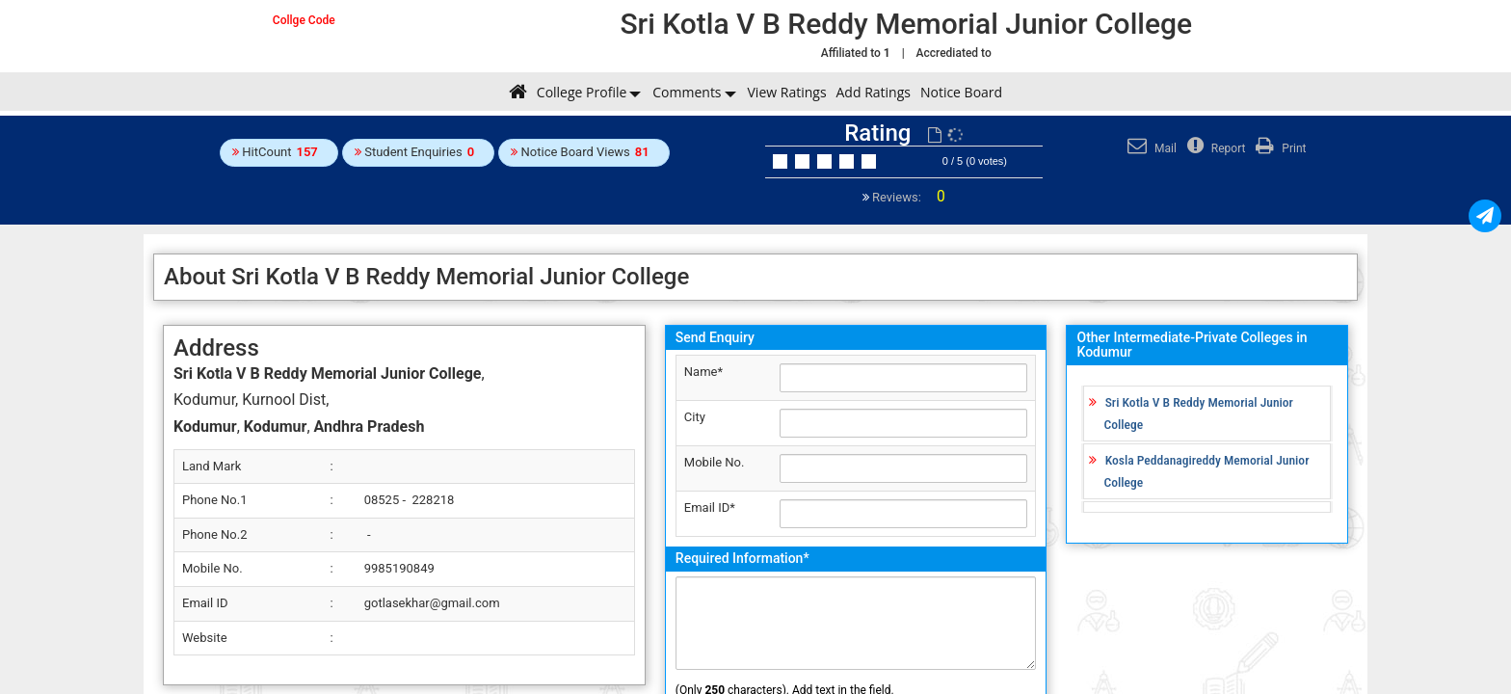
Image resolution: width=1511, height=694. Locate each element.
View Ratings (787, 92)
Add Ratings (873, 92)
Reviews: (907, 197)
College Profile (581, 92)
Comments (686, 92)
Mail (1150, 148)
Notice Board (961, 92)
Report (1214, 148)
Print (1278, 148)
